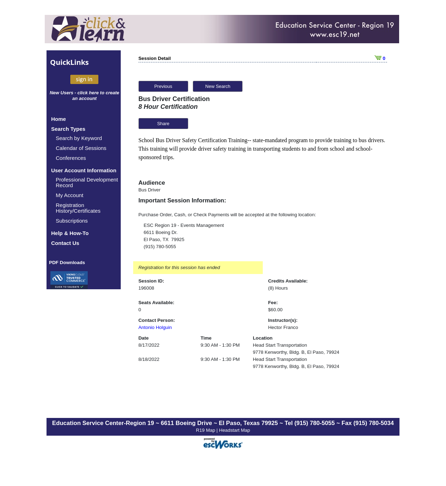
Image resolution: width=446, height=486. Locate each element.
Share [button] (163, 123)
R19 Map (206, 430)
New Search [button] (217, 86)
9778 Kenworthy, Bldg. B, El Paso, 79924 (296, 352)
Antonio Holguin (155, 327)
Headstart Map (234, 430)
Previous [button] (163, 86)
